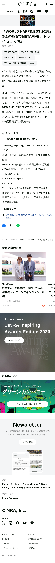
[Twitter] (18, 12)
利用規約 (31, 548)
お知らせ (5, 544)
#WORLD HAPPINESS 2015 (15, 63)
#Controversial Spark (25, 58)
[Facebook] (31, 12)
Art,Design (16, 484)
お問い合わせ (33, 544)
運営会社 (31, 534)
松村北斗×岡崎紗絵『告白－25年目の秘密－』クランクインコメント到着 (23, 292)
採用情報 (5, 539)
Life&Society (16, 487)
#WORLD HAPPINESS (30, 52)
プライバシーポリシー (11, 548)
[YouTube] (39, 11)
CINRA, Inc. (14, 510)
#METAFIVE (8, 58)
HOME (4, 240)
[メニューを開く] (51, 4)
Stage (44, 484)
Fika (4, 498)
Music (12, 240)
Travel (37, 487)
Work (28, 487)
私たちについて (8, 534)
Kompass (13, 498)
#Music (32, 63)
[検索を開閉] (47, 4)
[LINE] (46, 12)
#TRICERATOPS (10, 52)
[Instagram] (25, 12)
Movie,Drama (31, 484)
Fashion (47, 487)
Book (4, 487)
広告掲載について (35, 539)
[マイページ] (3, 4)
